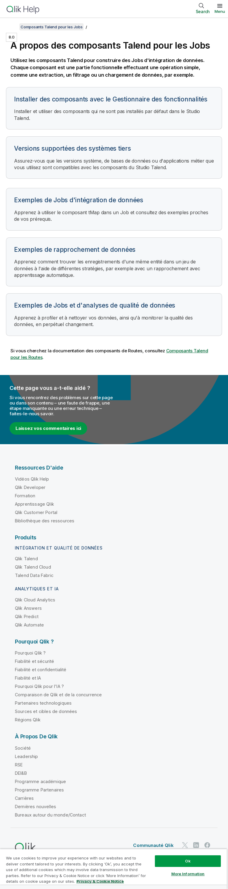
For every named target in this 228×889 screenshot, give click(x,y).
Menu (220, 11)
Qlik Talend (26, 558)
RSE (19, 764)
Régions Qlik (28, 719)
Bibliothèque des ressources (44, 520)
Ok (187, 861)
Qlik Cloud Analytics (35, 599)
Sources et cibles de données (46, 711)
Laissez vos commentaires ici (48, 428)
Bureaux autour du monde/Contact (50, 814)
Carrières (24, 798)
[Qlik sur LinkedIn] (196, 845)
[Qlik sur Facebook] (207, 845)
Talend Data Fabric (34, 575)
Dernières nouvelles (35, 806)
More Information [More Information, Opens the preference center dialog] (188, 873)
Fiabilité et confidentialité (40, 669)
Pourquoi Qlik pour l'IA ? (39, 686)
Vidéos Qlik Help (32, 478)
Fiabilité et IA (28, 677)
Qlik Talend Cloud (33, 566)
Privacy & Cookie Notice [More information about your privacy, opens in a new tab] (100, 881)
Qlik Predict (26, 616)
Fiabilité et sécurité (34, 661)
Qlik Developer (30, 487)
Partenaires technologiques (43, 703)
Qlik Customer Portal (36, 512)
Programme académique (40, 781)
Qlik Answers (28, 608)
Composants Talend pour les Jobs (51, 26)
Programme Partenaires (39, 789)
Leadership (26, 756)
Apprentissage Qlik (34, 504)
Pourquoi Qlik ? (30, 652)
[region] (113, 869)
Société (23, 748)
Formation (25, 495)
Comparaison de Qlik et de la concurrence (58, 694)
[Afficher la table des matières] (11, 27)
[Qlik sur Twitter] (185, 845)
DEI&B (21, 773)
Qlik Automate (29, 624)
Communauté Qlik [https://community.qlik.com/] (153, 845)
